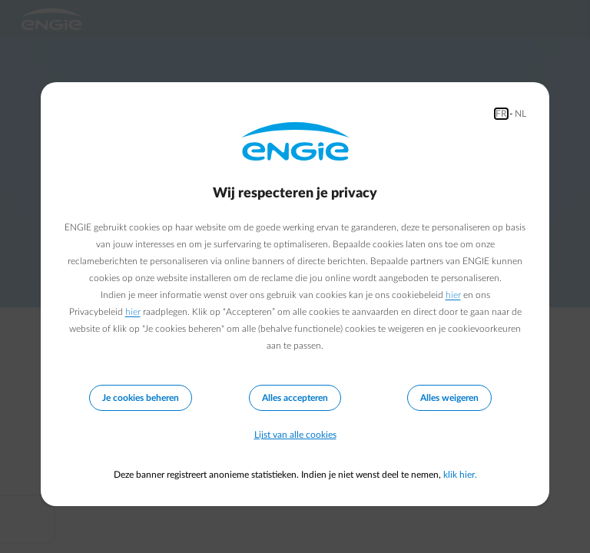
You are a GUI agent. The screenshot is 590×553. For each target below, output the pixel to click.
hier (453, 295)
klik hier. (460, 474)
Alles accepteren (295, 397)
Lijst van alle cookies (295, 434)
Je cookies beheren (140, 397)
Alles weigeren (449, 397)
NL (520, 113)
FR (501, 113)
